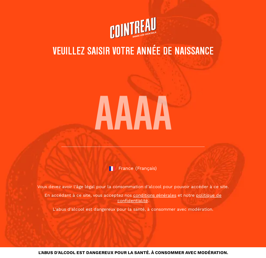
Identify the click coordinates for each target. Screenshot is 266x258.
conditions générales (154, 195)
